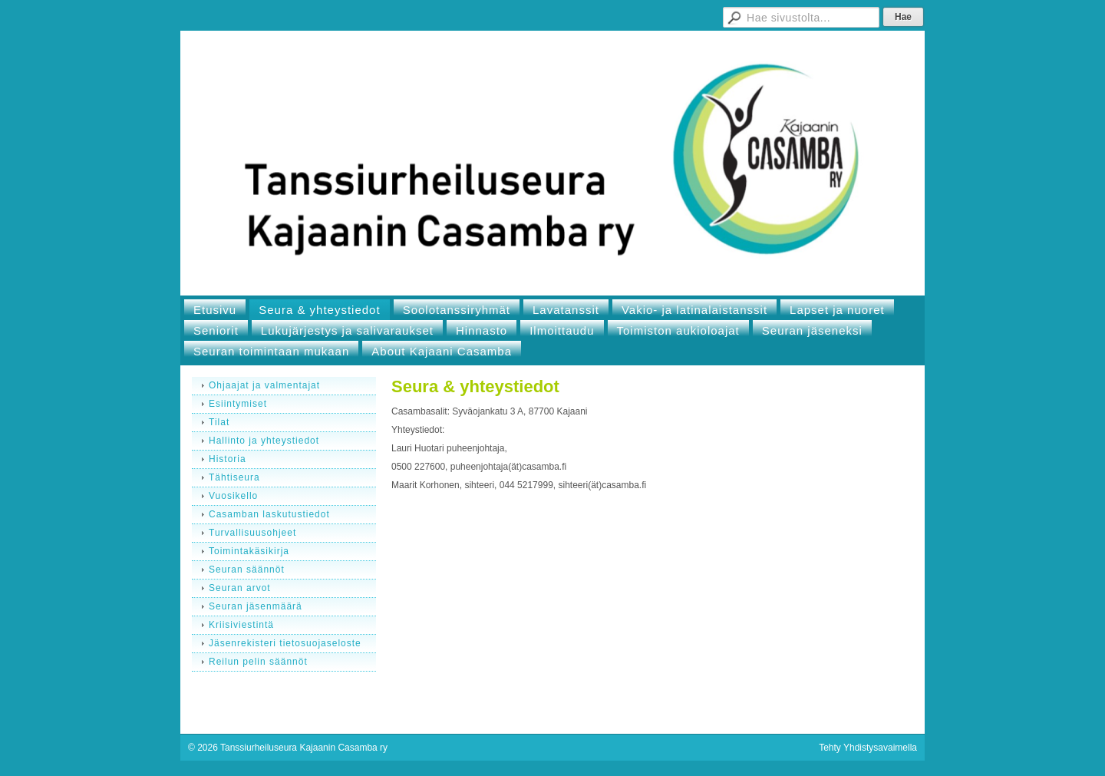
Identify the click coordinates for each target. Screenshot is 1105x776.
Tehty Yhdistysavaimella (868, 747)
